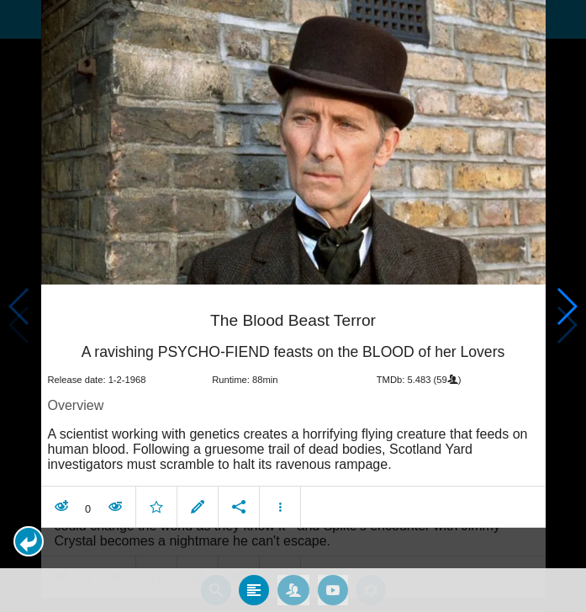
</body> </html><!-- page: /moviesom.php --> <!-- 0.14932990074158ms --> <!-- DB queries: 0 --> (293, 306)
